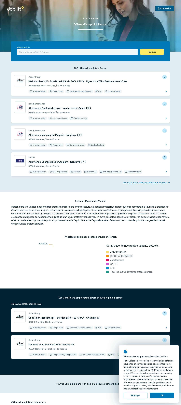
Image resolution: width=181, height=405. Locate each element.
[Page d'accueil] (15, 8)
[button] (152, 52)
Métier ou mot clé (23, 48)
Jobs (85, 18)
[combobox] (77, 52)
